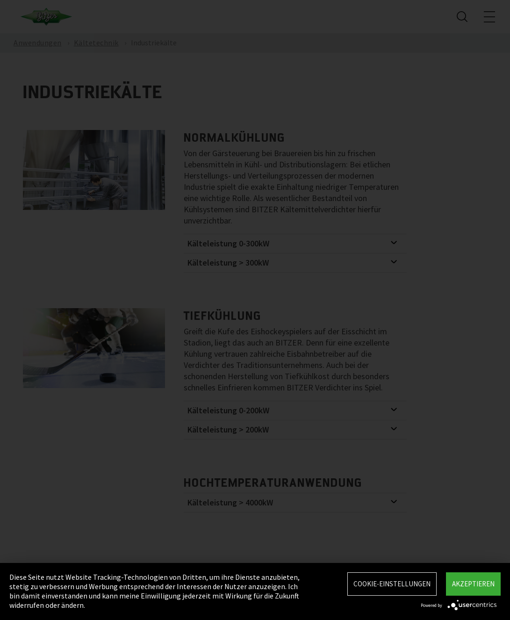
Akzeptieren (473, 583)
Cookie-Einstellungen (392, 583)
